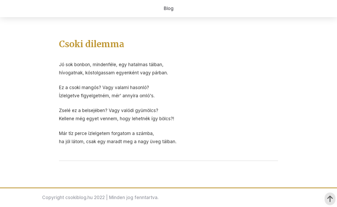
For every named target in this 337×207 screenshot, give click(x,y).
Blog (169, 8)
